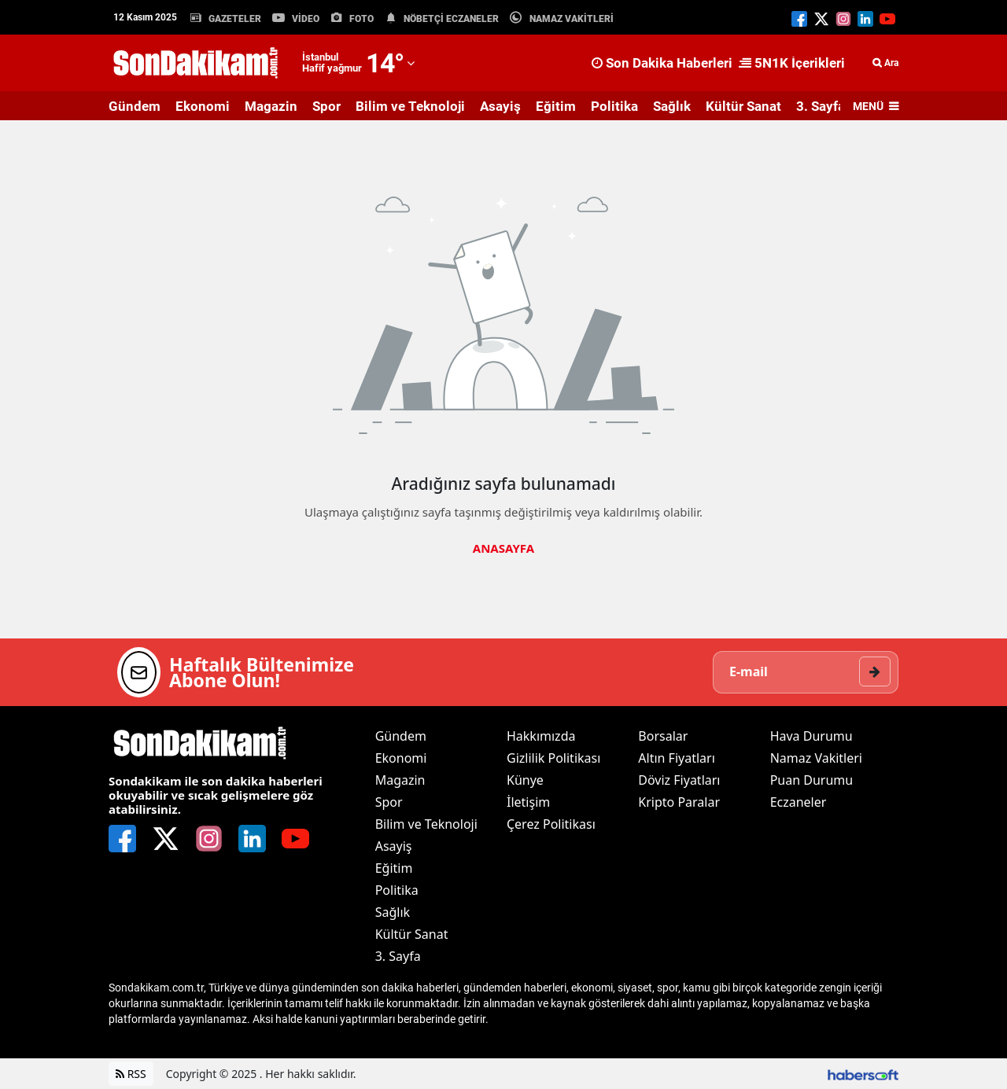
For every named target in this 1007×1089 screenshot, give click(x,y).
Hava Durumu (811, 736)
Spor (326, 106)
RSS (131, 1073)
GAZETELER (234, 18)
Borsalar (663, 736)
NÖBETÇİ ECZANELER (451, 18)
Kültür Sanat (743, 106)
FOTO (361, 18)
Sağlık (672, 106)
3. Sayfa (820, 106)
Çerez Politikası (551, 824)
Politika (614, 106)
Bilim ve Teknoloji (410, 106)
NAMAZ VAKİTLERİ (571, 18)
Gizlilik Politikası (553, 758)
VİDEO (305, 18)
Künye (525, 780)
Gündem (134, 106)
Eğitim (556, 106)
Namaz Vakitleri (816, 758)
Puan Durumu (812, 780)
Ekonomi (202, 106)
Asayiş (500, 106)
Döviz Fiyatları (679, 780)
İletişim (528, 802)
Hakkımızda (541, 736)
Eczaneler (798, 802)
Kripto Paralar (679, 802)
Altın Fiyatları (676, 758)
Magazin (271, 106)
